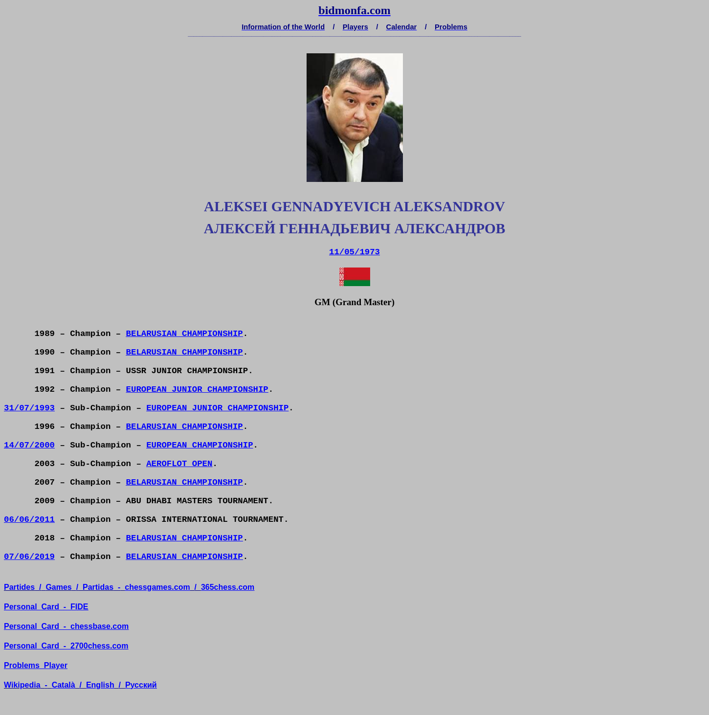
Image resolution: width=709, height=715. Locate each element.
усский (141, 685)
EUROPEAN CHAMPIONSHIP (199, 445)
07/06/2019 (29, 556)
